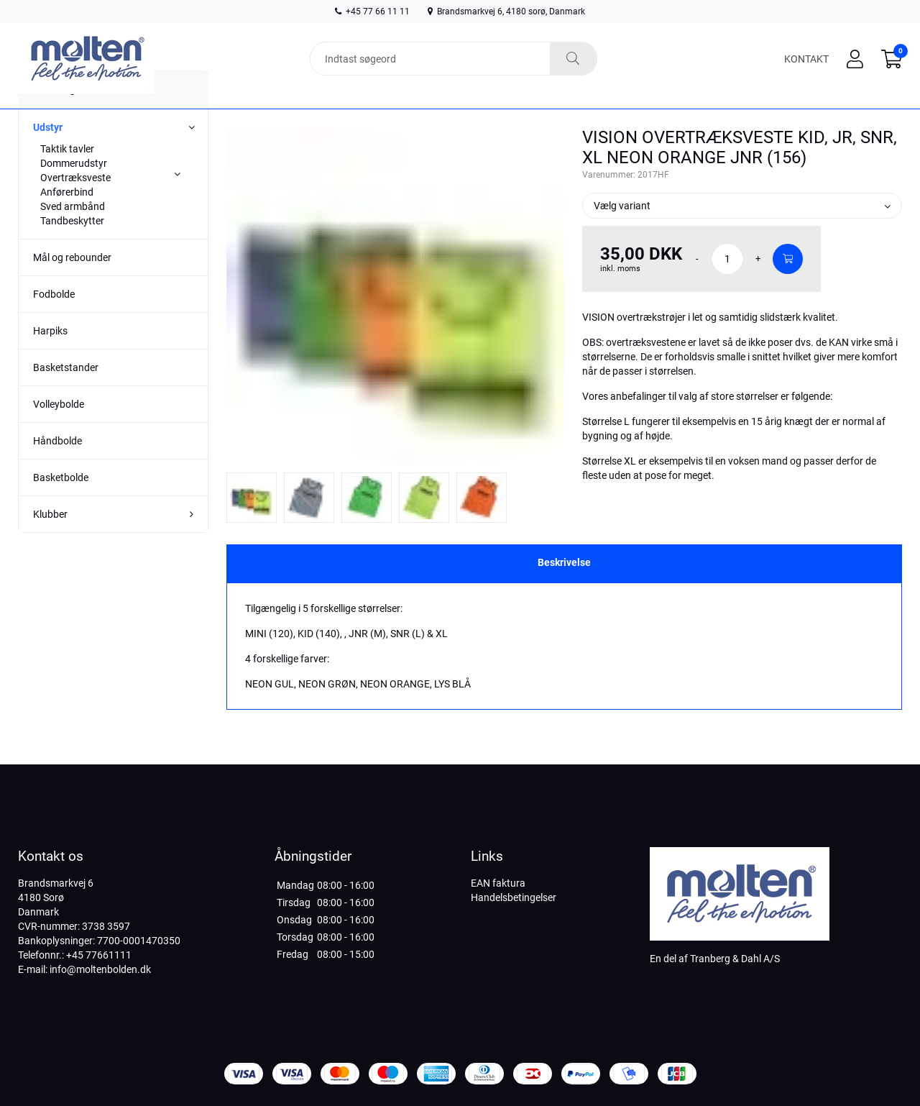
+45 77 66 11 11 (372, 11)
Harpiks (50, 356)
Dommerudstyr (73, 189)
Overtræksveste (75, 203)
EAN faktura (498, 883)
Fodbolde (54, 320)
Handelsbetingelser (513, 897)
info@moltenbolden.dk (100, 969)
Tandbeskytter (72, 246)
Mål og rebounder (72, 283)
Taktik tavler (67, 174)
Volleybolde (58, 430)
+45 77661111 (99, 955)
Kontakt (806, 59)
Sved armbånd (72, 232)
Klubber (50, 540)
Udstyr (48, 153)
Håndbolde (57, 466)
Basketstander (65, 393)
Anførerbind (66, 218)
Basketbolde (60, 503)
